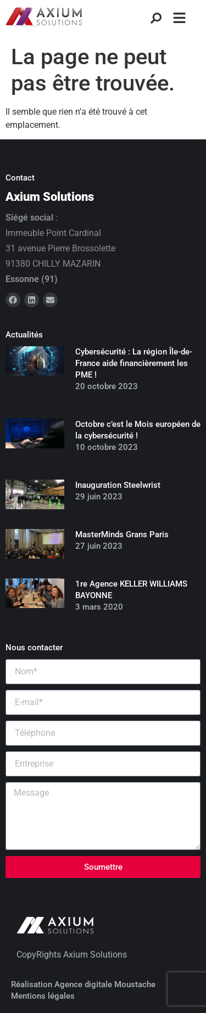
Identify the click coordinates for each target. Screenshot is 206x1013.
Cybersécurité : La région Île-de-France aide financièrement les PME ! (133, 363)
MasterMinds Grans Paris (122, 534)
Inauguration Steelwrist (117, 485)
